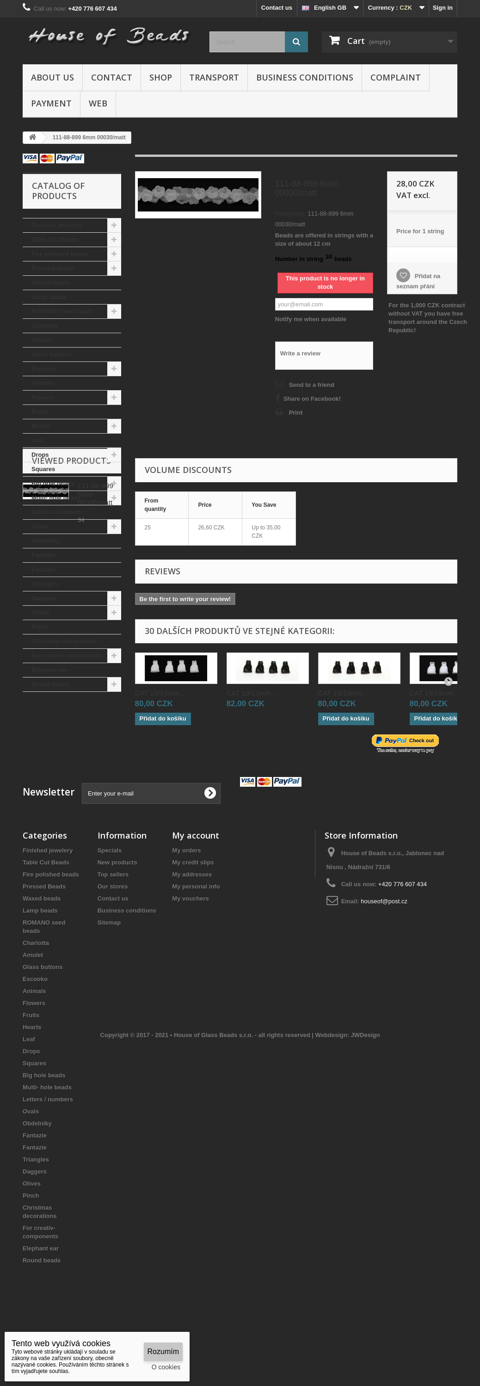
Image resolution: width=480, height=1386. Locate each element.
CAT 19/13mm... (160, 693)
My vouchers (190, 948)
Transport (214, 77)
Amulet (41, 339)
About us (52, 77)
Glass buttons (51, 354)
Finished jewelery (56, 225)
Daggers (43, 598)
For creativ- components (66, 655)
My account (195, 885)
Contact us (276, 7)
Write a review (300, 353)
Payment (51, 103)
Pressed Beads (52, 268)
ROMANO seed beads (62, 311)
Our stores (113, 936)
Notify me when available (311, 319)
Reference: (290, 213)
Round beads (50, 684)
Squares (43, 469)
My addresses (192, 924)
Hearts (40, 426)
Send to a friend (311, 384)
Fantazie (43, 555)
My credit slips (193, 912)
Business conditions (304, 77)
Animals (43, 382)
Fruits (39, 411)
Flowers (42, 397)
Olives (40, 612)
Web (98, 103)
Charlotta (44, 325)
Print (296, 412)
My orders (186, 900)
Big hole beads (52, 483)
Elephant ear (49, 669)
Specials (110, 900)
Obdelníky (46, 540)
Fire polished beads (59, 253)
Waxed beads (50, 282)
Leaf (37, 440)
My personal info (196, 936)
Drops (40, 454)
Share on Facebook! (312, 398)
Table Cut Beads (54, 239)
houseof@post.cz (384, 951)
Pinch (39, 626)
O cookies (166, 1367)
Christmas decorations (64, 641)
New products (117, 912)
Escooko (43, 368)
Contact (111, 77)
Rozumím (163, 1351)
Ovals (39, 526)
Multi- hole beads (55, 497)
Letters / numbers (56, 512)
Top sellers (113, 924)
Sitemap (109, 972)
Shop (160, 77)
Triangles (44, 583)
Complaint (395, 77)
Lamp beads (49, 296)
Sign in (443, 7)
